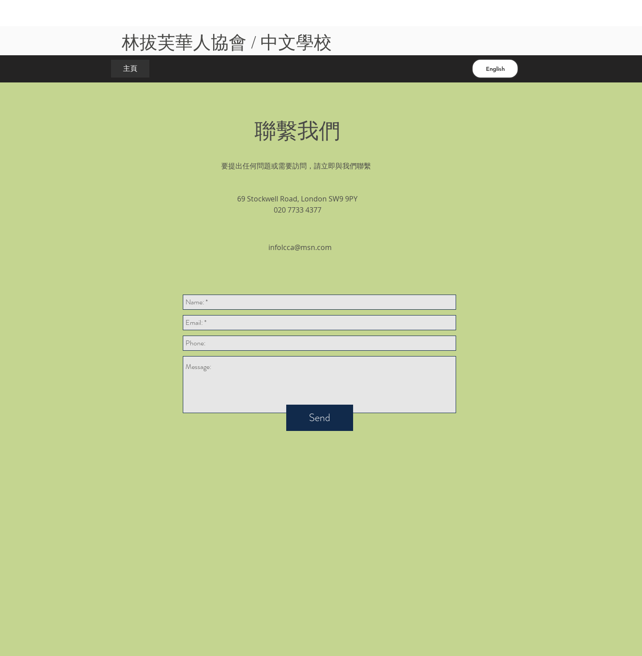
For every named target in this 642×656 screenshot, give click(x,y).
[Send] (319, 418)
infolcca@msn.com (300, 247)
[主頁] (130, 69)
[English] (495, 68)
